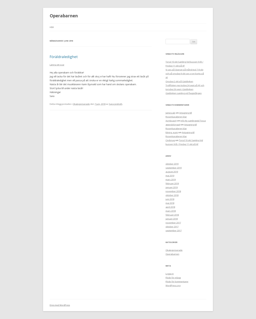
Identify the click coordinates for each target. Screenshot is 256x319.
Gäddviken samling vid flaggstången (184, 93)
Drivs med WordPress (60, 305)
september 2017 (174, 230)
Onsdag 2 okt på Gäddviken (179, 81)
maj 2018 (170, 203)
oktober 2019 (172, 163)
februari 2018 (172, 214)
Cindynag (170, 140)
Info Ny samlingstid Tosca (193, 120)
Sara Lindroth (115, 104)
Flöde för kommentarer (177, 281)
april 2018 (170, 207)
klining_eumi (172, 132)
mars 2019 (171, 179)
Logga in (170, 273)
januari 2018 (172, 218)
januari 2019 (172, 187)
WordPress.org (173, 285)
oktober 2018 (172, 195)
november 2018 (173, 191)
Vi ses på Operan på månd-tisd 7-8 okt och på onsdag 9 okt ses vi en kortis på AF (185, 73)
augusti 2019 (172, 171)
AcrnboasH (171, 120)
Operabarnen (64, 16)
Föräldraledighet (64, 56)
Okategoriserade (81, 104)
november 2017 (173, 222)
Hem (52, 27)
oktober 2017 (172, 226)
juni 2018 (170, 199)
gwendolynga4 (173, 124)
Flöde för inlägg (173, 277)
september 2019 (174, 167)
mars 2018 (171, 210)
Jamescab (170, 112)
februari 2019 (172, 183)
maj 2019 (170, 175)
